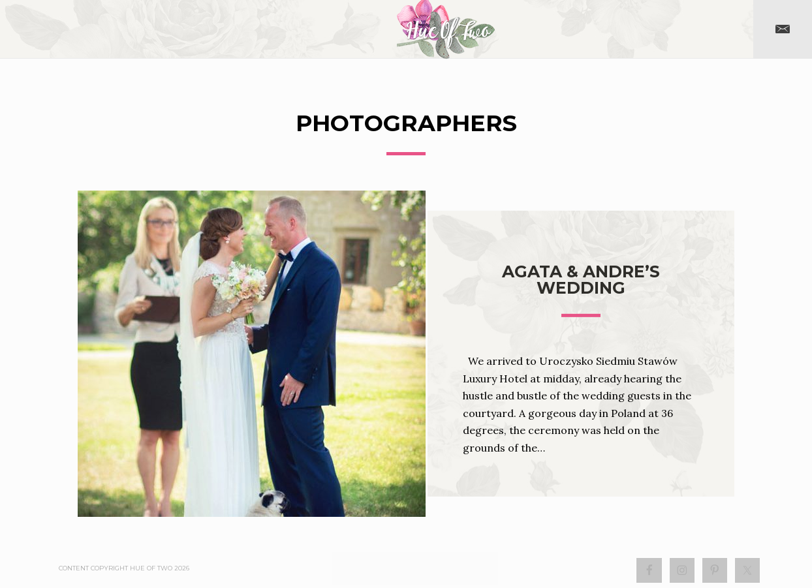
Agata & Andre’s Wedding (581, 280)
